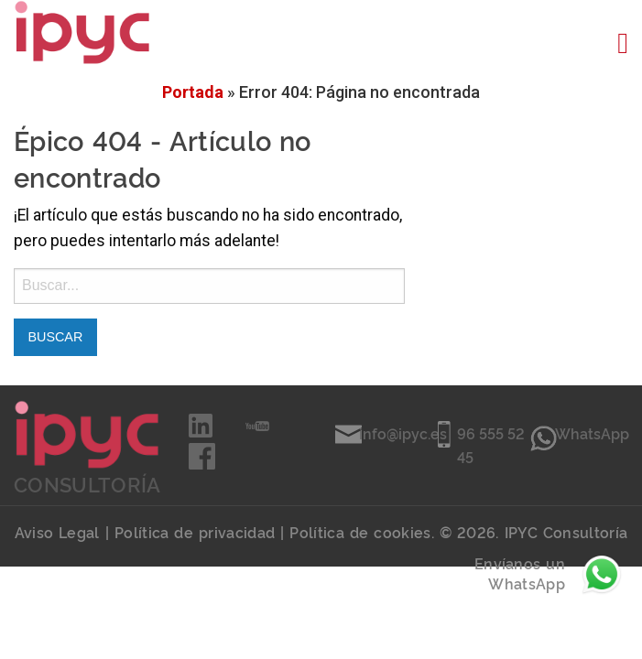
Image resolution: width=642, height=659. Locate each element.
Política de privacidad (194, 532)
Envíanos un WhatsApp (549, 575)
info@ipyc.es (403, 433)
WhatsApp (592, 433)
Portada (192, 92)
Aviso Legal (57, 532)
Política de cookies (359, 532)
